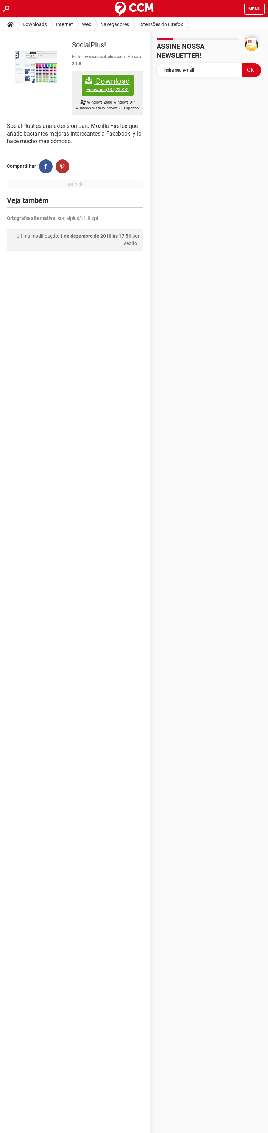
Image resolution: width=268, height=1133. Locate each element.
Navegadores (114, 24)
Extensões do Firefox (160, 24)
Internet (64, 24)
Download (107, 84)
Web (86, 24)
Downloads (35, 24)
